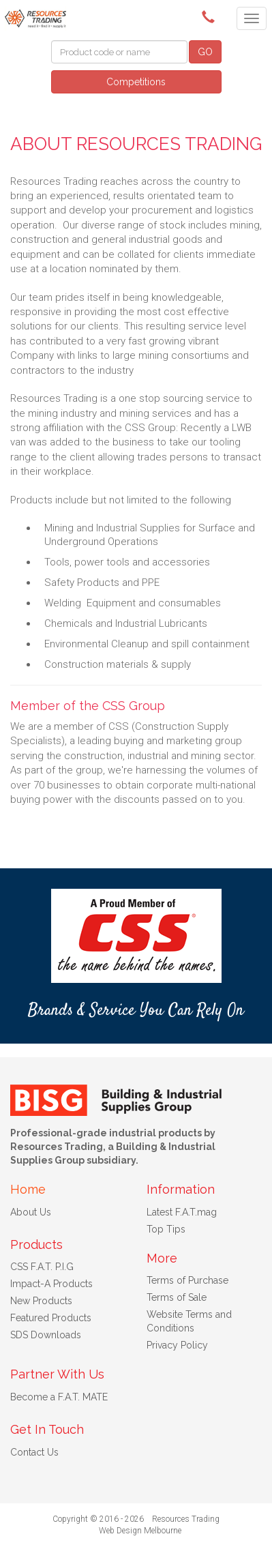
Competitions (136, 81)
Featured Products (50, 1317)
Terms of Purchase (187, 1280)
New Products (41, 1300)
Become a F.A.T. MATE (59, 1396)
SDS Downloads (45, 1334)
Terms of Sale (177, 1297)
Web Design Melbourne (140, 1530)
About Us (30, 1212)
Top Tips (166, 1229)
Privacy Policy (177, 1345)
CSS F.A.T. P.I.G (42, 1266)
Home (28, 1189)
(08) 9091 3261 (210, 17)
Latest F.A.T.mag (182, 1212)
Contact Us (34, 1452)
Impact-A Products (51, 1283)
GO (205, 51)
